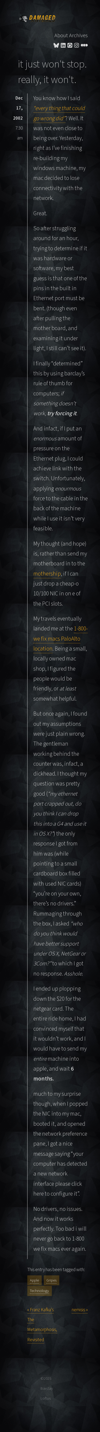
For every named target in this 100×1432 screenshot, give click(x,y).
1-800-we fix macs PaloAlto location (60, 639)
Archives (78, 35)
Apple (34, 1280)
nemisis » (80, 1310)
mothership (47, 574)
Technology (39, 1291)
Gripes (51, 1280)
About (61, 35)
